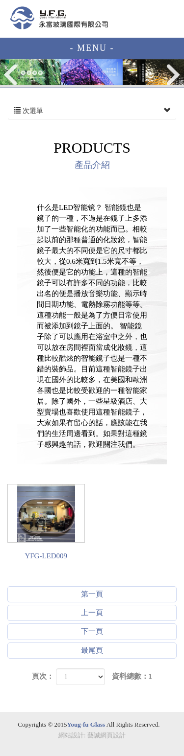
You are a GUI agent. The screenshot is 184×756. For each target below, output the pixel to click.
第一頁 (92, 594)
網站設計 (71, 735)
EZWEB (59, 17)
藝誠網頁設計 (106, 735)
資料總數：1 (132, 676)
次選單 (92, 111)
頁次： (43, 676)
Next (173, 74)
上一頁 (92, 613)
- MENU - (92, 48)
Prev (11, 74)
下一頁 (92, 631)
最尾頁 (92, 650)
